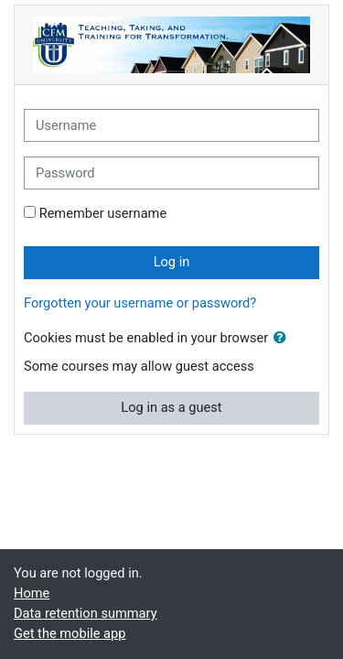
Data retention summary (85, 613)
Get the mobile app (69, 633)
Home (31, 593)
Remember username (103, 213)
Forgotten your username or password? (140, 303)
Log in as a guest (171, 407)
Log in (172, 262)
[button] (283, 339)
